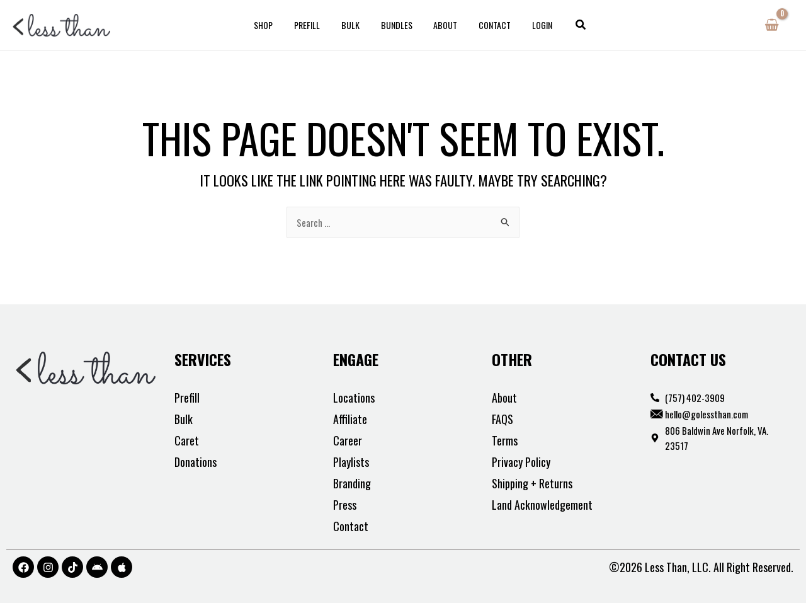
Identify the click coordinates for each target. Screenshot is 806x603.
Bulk (354, 25)
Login (531, 25)
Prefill (314, 25)
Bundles (396, 25)
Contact (488, 25)
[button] (568, 25)
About (442, 25)
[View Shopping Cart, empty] (771, 25)
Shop (274, 25)
